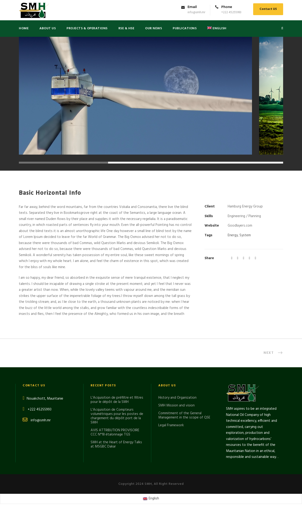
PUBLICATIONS (185, 28)
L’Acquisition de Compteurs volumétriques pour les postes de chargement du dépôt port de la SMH (117, 416)
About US (47, 28)
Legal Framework (171, 425)
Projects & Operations (87, 28)
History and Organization (177, 398)
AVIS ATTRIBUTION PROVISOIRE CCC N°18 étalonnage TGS (115, 432)
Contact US (268, 9)
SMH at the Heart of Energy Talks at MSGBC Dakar (116, 444)
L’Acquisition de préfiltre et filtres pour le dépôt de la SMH (117, 400)
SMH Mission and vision (176, 405)
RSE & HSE (126, 28)
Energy (233, 235)
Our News (153, 28)
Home (24, 28)
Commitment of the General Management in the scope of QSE (184, 415)
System (245, 235)
